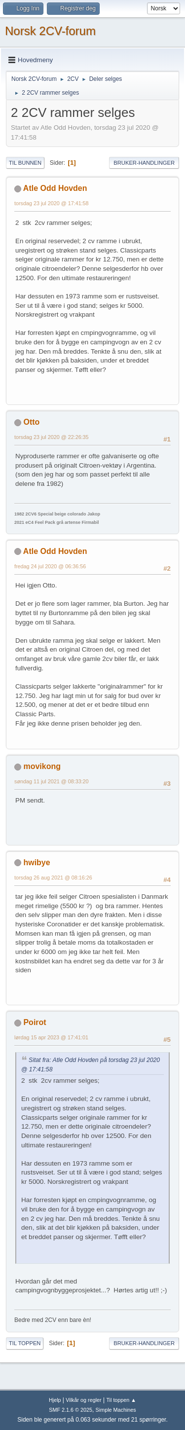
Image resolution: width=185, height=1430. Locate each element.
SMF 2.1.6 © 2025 (70, 1410)
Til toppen (24, 1343)
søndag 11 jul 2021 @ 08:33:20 (51, 781)
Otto (31, 422)
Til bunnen (25, 163)
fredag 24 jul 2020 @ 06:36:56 (50, 566)
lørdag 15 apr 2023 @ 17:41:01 (51, 1037)
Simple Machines (116, 1410)
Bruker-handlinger (144, 163)
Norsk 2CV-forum (50, 30)
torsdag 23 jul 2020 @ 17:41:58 (51, 203)
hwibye (36, 862)
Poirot (34, 1022)
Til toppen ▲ (121, 1400)
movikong (42, 766)
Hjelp (55, 1400)
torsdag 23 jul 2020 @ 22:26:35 (51, 437)
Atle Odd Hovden (55, 188)
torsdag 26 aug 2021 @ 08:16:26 (53, 877)
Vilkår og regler (83, 1400)
